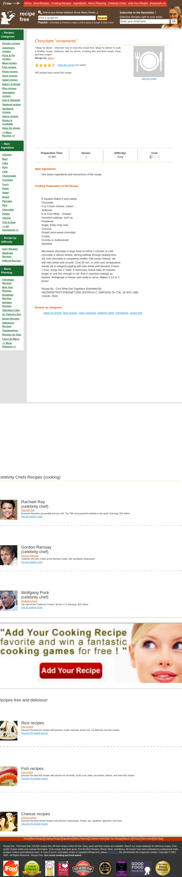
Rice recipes (9, 88)
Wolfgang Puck (29, 601)
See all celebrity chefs (31, 516)
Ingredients (79, 3)
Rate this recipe (66, 65)
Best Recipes (41, 3)
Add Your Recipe (138, 3)
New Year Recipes (7, 289)
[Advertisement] (103, 115)
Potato (6, 213)
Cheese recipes (28, 818)
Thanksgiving (10, 330)
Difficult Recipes (11, 260)
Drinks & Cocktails (7, 122)
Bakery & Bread (11, 84)
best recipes (70, 313)
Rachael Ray (28, 510)
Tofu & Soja (8, 222)
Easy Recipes (10, 249)
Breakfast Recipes (7, 297)
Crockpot (7, 180)
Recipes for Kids (11, 334)
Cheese (6, 218)
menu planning (87, 313)
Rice (4, 205)
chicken (66, 22)
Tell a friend (147, 839)
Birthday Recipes (7, 304)
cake (74, 22)
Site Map (158, 839)
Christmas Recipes (8, 281)
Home (27, 3)
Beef (4, 159)
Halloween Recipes (8, 324)
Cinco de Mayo (10, 339)
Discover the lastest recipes (34, 733)
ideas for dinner (53, 313)
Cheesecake (9, 175)
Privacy (136, 839)
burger (97, 22)
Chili (4, 171)
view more (108, 22)
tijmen (51, 58)
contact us (113, 852)
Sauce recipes (10, 116)
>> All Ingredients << (10, 228)
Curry (5, 184)
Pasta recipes (10, 71)
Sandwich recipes (7, 110)
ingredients (122, 313)
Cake (5, 163)
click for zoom (149, 78)
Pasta (5, 188)
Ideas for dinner (11, 128)
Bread (5, 197)
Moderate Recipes (7, 255)
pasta (88, 22)
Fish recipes (9, 67)
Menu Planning (97, 3)
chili (81, 22)
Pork (4, 167)
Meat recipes (9, 63)
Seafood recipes (11, 104)
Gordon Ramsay (30, 555)
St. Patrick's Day (11, 314)
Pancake (7, 201)
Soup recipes (9, 75)
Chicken (7, 154)
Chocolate (8, 209)
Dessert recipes (11, 43)
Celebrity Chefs (117, 3)
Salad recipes (10, 80)
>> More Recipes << (8, 134)
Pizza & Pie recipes (8, 57)
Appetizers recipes (8, 49)
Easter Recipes (10, 318)
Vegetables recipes (8, 94)
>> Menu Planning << (9, 345)
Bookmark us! (158, 3)
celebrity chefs (105, 313)
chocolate (54, 22)
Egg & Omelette (11, 100)
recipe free (27, 16)
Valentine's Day (11, 310)
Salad (5, 192)
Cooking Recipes (61, 3)
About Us (127, 839)
